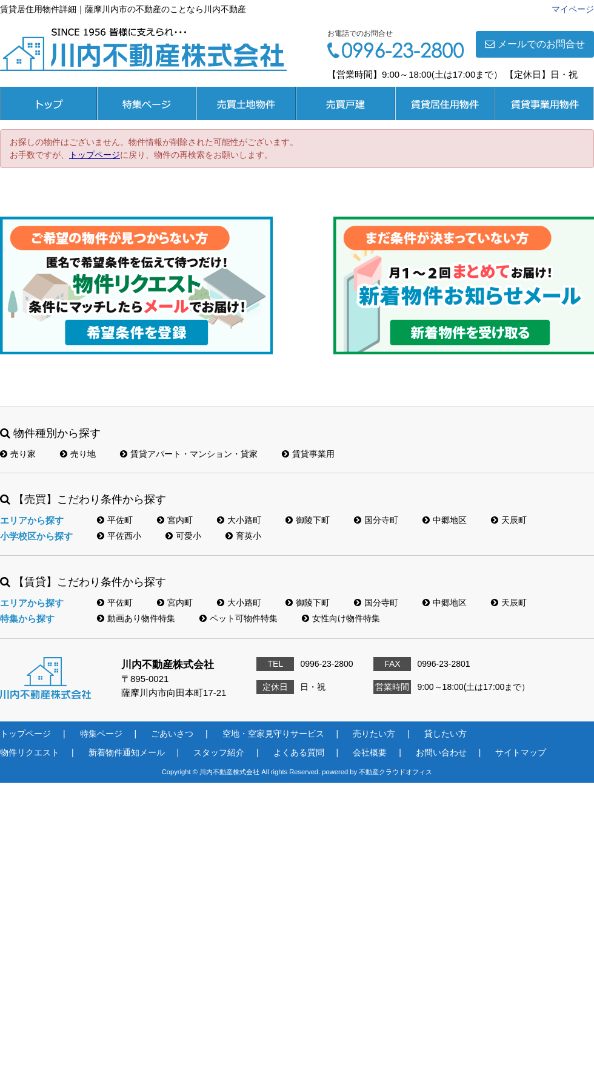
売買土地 (246, 103)
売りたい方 (374, 733)
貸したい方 (445, 733)
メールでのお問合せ (535, 44)
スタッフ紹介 (218, 752)
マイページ (573, 9)
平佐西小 (119, 536)
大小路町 (239, 520)
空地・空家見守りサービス (273, 733)
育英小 (243, 536)
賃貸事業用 (544, 103)
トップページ (48, 103)
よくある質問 (298, 752)
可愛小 (183, 536)
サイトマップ (520, 752)
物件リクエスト (29, 752)
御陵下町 (307, 520)
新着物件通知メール (126, 752)
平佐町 (115, 520)
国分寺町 (376, 520)
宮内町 (175, 520)
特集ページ (146, 103)
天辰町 (509, 520)
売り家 (18, 454)
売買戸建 (345, 103)
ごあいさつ (172, 733)
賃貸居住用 (445, 103)
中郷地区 (444, 520)
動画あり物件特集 (136, 618)
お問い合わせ (441, 752)
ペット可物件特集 (238, 618)
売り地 (78, 454)
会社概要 (370, 752)
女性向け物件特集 (341, 618)
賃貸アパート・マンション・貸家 (189, 454)
